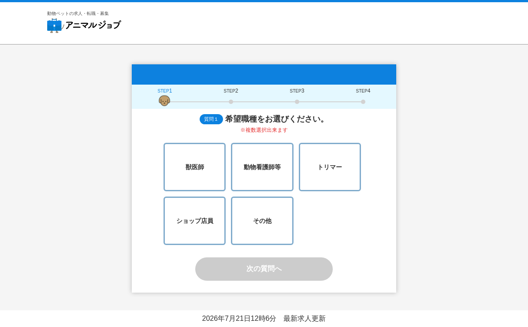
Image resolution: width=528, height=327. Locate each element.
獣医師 (195, 167)
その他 (262, 220)
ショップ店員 (194, 220)
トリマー (329, 167)
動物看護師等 (262, 167)
